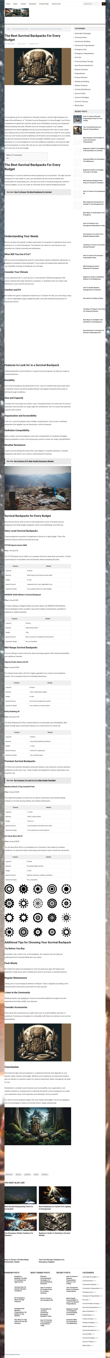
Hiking (36, 1174)
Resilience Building (82, 81)
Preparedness (80, 73)
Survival (44, 1174)
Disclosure (32, 4)
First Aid (78, 57)
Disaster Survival (14, 1354)
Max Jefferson (10, 44)
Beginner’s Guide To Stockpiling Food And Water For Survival (72, 1311)
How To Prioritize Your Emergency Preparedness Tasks (46, 1322)
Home (8, 4)
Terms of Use (56, 4)
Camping (27, 1174)
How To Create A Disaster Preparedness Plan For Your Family (92, 118)
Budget (18, 1174)
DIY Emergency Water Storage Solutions (19, 1299)
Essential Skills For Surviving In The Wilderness (71, 1321)
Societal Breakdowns (83, 89)
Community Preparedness (84, 45)
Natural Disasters (81, 70)
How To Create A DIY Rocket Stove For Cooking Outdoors (46, 1290)
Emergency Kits (80, 49)
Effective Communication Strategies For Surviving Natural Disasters (46, 1280)
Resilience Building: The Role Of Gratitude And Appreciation (20, 1279)
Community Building (82, 41)
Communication (81, 37)
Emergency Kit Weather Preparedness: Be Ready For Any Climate (20, 1312)
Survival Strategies (82, 97)
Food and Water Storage (84, 61)
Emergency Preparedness (84, 53)
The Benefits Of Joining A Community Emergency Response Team (45, 1312)
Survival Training (81, 102)
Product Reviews (81, 77)
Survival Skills (80, 93)
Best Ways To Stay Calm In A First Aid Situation (20, 1321)
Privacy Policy (44, 4)
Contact (23, 4)
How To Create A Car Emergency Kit (46, 1299)
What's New (79, 105)
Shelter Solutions (81, 85)
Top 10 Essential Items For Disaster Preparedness (72, 1289)
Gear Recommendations (20, 29)
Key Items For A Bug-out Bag (93, 298)
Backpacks (9, 1174)
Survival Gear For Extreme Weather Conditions (20, 1289)
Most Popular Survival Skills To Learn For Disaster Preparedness (93, 140)
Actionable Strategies (83, 33)
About (15, 4)
